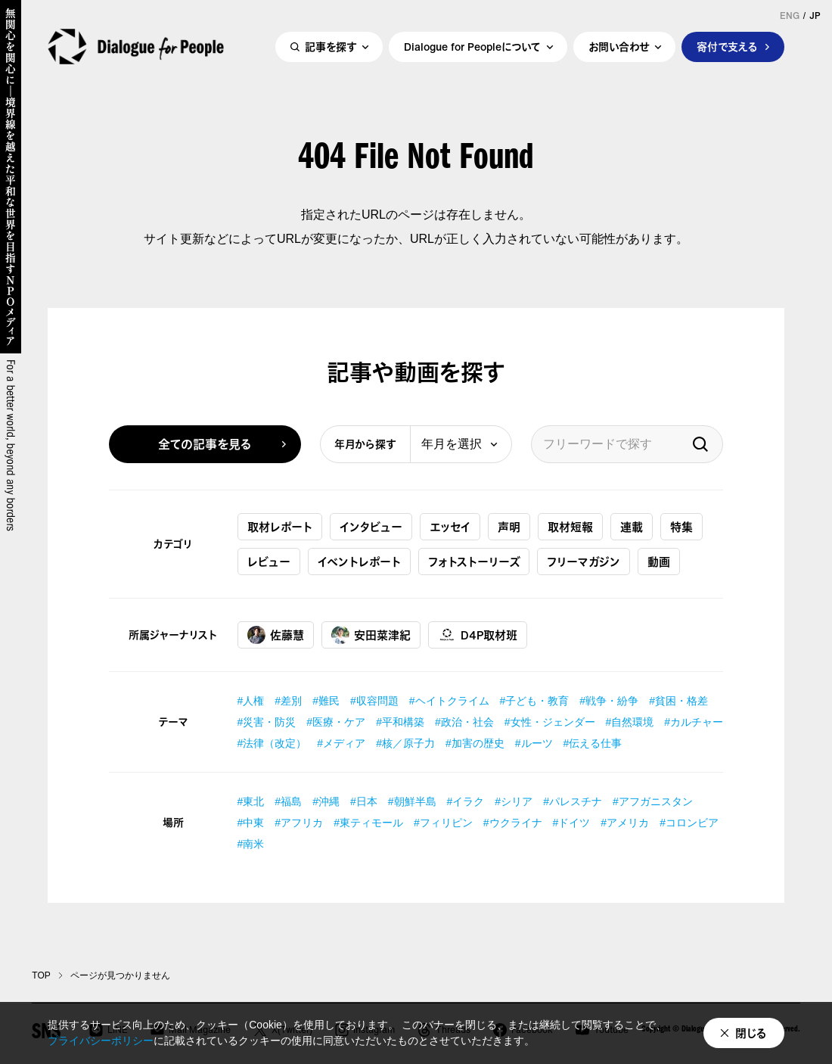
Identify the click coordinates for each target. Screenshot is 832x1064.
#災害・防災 (266, 722)
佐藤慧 (275, 635)
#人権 (251, 701)
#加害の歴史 (474, 743)
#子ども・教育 (535, 701)
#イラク (466, 801)
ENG (789, 15)
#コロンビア (689, 823)
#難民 (326, 701)
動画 (658, 561)
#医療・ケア (335, 722)
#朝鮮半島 (412, 801)
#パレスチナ (572, 801)
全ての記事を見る (205, 444)
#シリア (513, 801)
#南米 (251, 844)
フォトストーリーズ (474, 561)
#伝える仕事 (592, 743)
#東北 (251, 801)
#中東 (251, 823)
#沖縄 (326, 801)
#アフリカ (299, 823)
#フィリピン (443, 823)
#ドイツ (572, 823)
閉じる (751, 1033)
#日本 (363, 801)
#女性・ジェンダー (549, 722)
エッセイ (450, 526)
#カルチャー (693, 722)
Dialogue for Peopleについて (472, 50)
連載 (631, 526)
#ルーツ (534, 743)
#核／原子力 (405, 743)
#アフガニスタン (653, 801)
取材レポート (279, 526)
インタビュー (371, 526)
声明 (509, 526)
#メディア (341, 743)
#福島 (288, 801)
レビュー (268, 561)
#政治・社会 (464, 722)
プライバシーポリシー (101, 1040)
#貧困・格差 (678, 701)
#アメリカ (625, 823)
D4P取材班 (477, 635)
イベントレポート (359, 561)
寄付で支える (727, 50)
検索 (700, 444)
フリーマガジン (583, 561)
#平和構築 (400, 722)
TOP (41, 975)
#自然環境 (630, 722)
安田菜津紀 (371, 635)
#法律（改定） (272, 743)
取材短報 (570, 526)
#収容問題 (374, 701)
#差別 (288, 701)
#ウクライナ (512, 823)
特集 (681, 526)
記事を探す (330, 50)
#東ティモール (368, 823)
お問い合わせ (618, 50)
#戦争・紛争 (608, 701)
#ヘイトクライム (449, 701)
